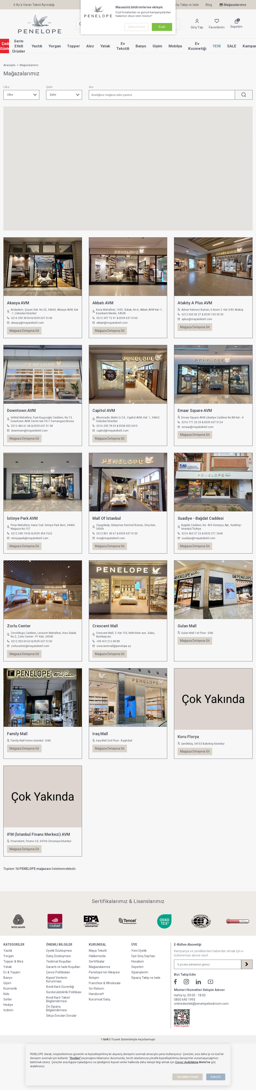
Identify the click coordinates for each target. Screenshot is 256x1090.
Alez (90, 46)
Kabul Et (216, 1076)
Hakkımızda (97, 963)
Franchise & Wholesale (105, 991)
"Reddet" (75, 1058)
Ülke (6, 87)
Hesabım (137, 969)
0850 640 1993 (184, 1007)
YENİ (217, 46)
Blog (209, 5)
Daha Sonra (136, 27)
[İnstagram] (186, 989)
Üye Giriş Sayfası (143, 963)
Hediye (8, 1012)
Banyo (141, 46)
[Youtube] (210, 989)
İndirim (8, 1018)
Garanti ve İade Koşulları (63, 974)
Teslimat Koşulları (58, 969)
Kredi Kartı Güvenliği (60, 994)
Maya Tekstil (98, 958)
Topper (73, 46)
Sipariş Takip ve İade (184, 5)
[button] (64, 147)
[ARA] (243, 94)
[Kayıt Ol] (246, 972)
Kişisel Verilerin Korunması (56, 987)
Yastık (37, 46)
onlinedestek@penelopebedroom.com (201, 1011)
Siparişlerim (139, 980)
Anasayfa (9, 65)
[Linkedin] (198, 989)
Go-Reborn (96, 996)
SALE (231, 46)
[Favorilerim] (217, 24)
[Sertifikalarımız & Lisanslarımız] (18, 921)
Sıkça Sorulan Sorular (61, 1023)
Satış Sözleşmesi (58, 963)
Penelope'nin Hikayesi (104, 980)
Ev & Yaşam (11, 980)
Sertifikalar (97, 969)
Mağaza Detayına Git (24, 331)
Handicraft (96, 1001)
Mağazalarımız (232, 4)
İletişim (94, 985)
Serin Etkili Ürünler (18, 46)
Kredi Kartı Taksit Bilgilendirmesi (58, 1007)
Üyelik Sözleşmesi (59, 958)
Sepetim (137, 974)
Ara (91, 87)
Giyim (157, 46)
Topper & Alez (13, 969)
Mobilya (175, 46)
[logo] (40, 24)
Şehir (49, 87)
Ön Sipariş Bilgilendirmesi (56, 1016)
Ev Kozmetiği (197, 46)
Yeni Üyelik (139, 958)
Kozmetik (10, 996)
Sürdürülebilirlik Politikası (63, 1000)
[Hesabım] (197, 24)
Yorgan (55, 46)
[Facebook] (175, 989)
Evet (162, 27)
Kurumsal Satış (99, 1007)
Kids (6, 1001)
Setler (7, 1007)
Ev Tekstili (122, 46)
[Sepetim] (236, 24)
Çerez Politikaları (58, 980)
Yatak (105, 46)
